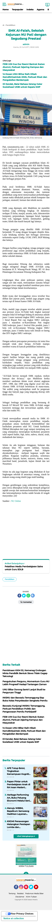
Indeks (29, 9)
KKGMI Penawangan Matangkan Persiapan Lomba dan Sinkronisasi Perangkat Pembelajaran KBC (19, 824)
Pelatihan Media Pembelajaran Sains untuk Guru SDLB (24, 568)
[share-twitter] (24, 596)
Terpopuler (17, 9)
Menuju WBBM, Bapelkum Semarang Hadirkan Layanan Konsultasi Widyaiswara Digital (18, 811)
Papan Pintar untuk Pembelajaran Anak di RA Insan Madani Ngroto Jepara (18, 784)
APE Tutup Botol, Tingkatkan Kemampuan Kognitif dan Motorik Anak (18, 771)
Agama (40, 9)
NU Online (16, 501)
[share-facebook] (19, 596)
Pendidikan (9, 579)
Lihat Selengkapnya (26, 836)
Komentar (26, 602)
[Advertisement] (26, 16)
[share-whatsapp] (28, 596)
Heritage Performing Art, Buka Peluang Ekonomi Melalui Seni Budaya (18, 797)
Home (5, 9)
